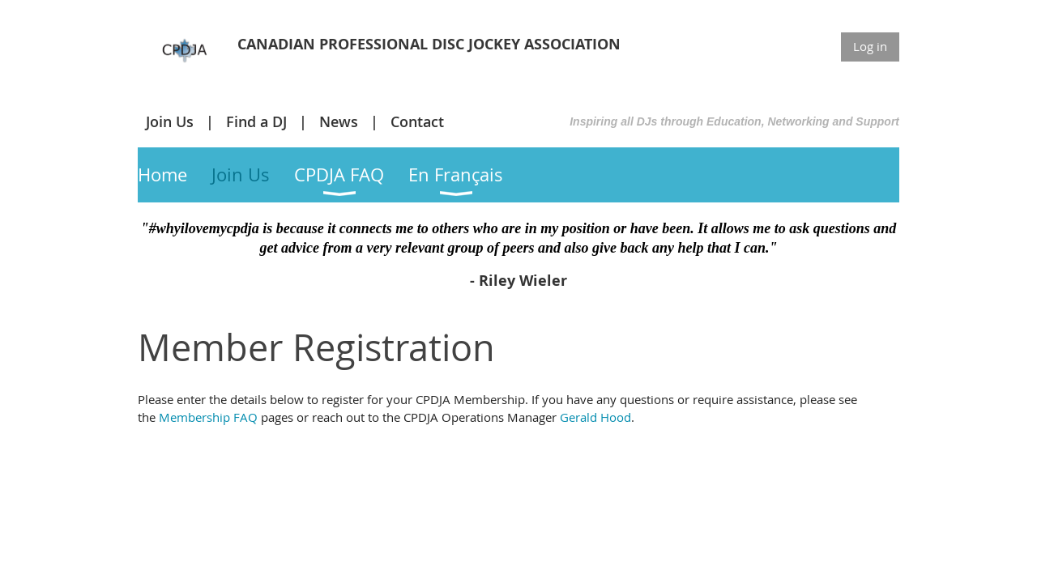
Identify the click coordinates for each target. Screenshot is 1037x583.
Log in (870, 46)
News (338, 121)
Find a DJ (256, 121)
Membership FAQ (208, 417)
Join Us (170, 121)
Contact (417, 121)
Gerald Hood (595, 417)
